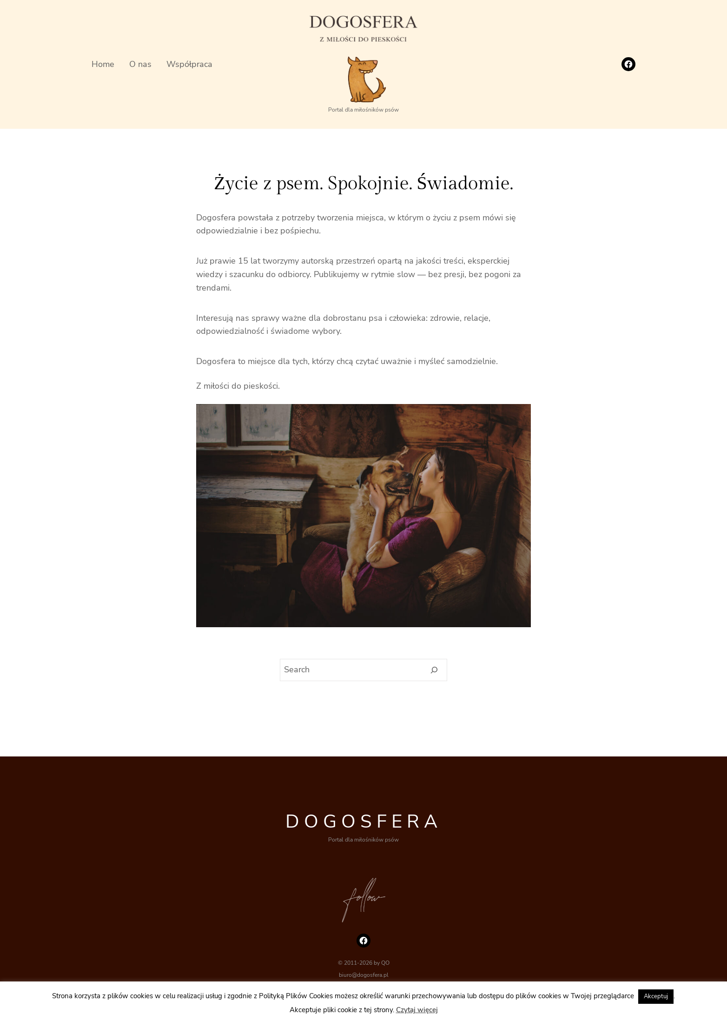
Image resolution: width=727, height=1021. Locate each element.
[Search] (434, 670)
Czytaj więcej (417, 1009)
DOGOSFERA (363, 821)
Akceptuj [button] (656, 996)
